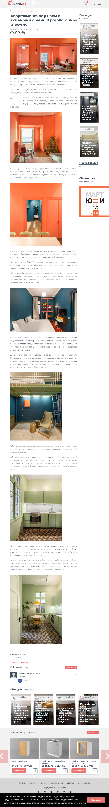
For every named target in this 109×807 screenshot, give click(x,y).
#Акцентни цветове (19, 662)
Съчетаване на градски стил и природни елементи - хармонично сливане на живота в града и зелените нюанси (89, 74)
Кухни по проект (57, 783)
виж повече (92, 732)
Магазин (43, 783)
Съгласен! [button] (96, 800)
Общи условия (49, 787)
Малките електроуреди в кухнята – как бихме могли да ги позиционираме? (91, 148)
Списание (32, 783)
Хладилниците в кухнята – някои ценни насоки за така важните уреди (66, 715)
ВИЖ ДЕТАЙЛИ (19, 770)
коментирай (71, 667)
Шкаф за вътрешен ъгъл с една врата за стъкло (83, 762)
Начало (22, 783)
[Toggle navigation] (93, 3)
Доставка (62, 787)
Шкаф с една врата (19, 761)
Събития (70, 783)
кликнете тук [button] (80, 803)
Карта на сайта (83, 783)
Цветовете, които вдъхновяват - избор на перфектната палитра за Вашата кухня (90, 43)
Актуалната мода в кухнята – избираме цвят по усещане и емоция (89, 113)
